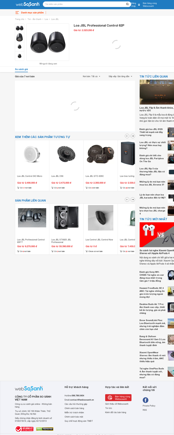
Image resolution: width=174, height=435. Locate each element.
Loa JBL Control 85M (130, 240)
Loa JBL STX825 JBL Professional (61, 241)
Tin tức (108, 408)
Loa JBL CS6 (57, 176)
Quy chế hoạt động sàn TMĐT (79, 421)
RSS (145, 410)
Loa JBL (55, 19)
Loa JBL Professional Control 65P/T (31, 241)
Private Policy (149, 406)
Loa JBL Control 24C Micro (29, 176)
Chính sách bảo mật (74, 417)
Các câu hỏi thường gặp (76, 404)
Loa (46, 19)
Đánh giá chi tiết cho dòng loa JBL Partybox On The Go (152, 158)
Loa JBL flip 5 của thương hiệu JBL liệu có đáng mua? (152, 171)
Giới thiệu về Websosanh (116, 404)
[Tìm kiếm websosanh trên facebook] (145, 400)
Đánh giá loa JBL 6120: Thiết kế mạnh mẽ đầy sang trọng (151, 132)
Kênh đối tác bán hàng (115, 412)
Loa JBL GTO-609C (95, 176)
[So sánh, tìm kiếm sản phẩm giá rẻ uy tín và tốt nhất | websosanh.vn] (27, 4)
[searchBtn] (127, 4)
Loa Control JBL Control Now (99, 240)
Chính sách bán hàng (74, 408)
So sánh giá (21, 69)
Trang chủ (19, 19)
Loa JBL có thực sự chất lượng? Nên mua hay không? (153, 145)
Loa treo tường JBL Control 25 (134, 176)
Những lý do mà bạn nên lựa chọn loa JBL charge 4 (152, 210)
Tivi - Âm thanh (34, 19)
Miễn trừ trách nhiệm (74, 412)
